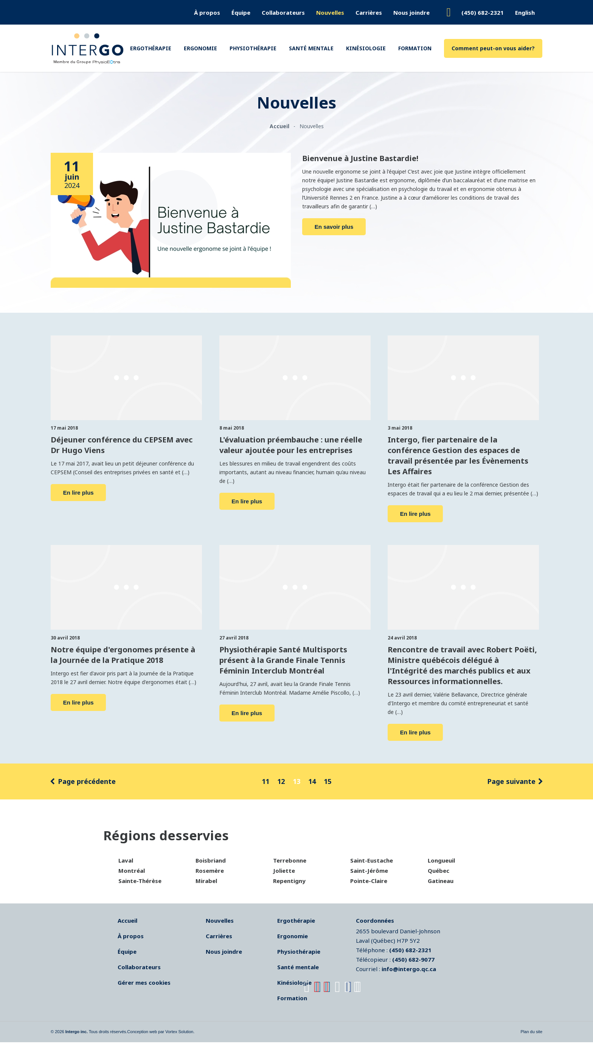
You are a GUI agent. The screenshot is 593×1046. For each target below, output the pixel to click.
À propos (207, 12)
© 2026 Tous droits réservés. (89, 1035)
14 (312, 785)
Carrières (368, 12)
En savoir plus (334, 226)
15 (327, 785)
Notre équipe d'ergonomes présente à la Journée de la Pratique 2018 (111, 655)
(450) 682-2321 (482, 12)
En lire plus (78, 491)
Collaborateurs (283, 12)
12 (281, 785)
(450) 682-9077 (413, 963)
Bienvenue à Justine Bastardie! (370, 157)
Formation (415, 48)
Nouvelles (330, 12)
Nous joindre (411, 12)
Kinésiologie (366, 48)
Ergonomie (200, 48)
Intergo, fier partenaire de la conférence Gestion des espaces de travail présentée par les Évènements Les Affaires (459, 454)
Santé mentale (311, 48)
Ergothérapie (150, 48)
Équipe (240, 12)
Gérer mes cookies (144, 986)
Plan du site (531, 1035)
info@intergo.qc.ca (409, 972)
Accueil (127, 924)
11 (265, 785)
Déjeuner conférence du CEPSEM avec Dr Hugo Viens (123, 444)
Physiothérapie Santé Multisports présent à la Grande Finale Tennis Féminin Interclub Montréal (291, 660)
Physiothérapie (253, 48)
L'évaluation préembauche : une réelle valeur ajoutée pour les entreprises (290, 449)
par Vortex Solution (175, 1035)
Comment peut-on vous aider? (493, 48)
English (525, 12)
